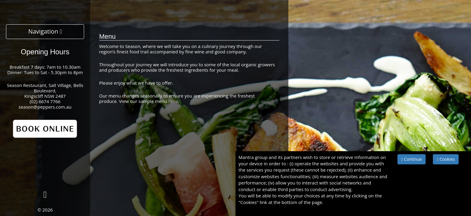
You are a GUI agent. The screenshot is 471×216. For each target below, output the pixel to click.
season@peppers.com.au (45, 107)
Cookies (446, 159)
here (173, 101)
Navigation (45, 31)
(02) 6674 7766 (45, 101)
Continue (411, 159)
